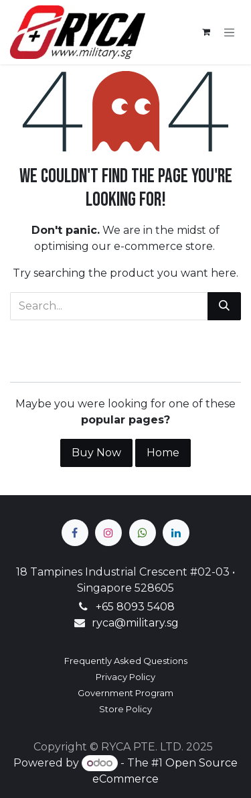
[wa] (142, 532)
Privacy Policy (125, 676)
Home (163, 452)
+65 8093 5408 (135, 606)
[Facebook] (75, 532)
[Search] (224, 306)
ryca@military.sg (135, 622)
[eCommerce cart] (206, 32)
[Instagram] (108, 532)
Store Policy (125, 709)
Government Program (125, 692)
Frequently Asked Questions (125, 660)
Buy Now (96, 452)
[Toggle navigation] (230, 32)
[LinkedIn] (176, 532)
